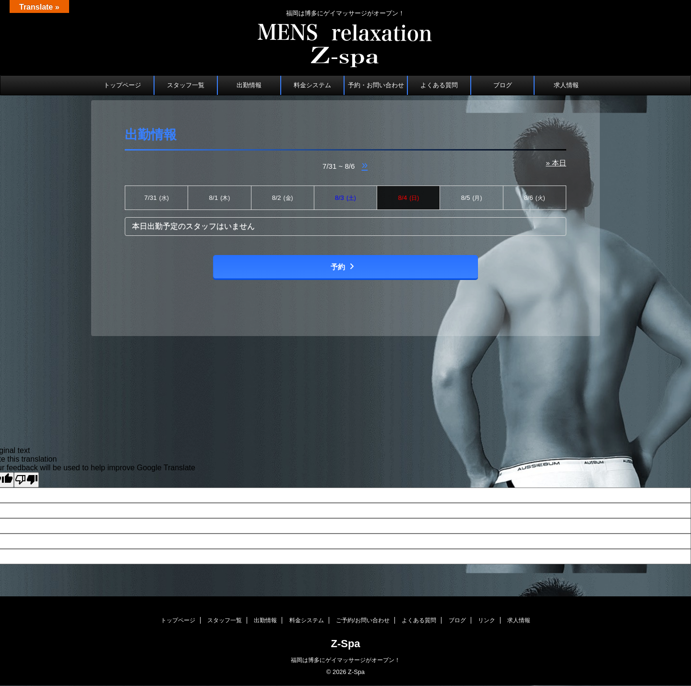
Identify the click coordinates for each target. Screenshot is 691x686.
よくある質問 (439, 85)
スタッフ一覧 (185, 85)
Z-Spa (345, 644)
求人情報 (566, 85)
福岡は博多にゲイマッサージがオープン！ (345, 660)
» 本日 (556, 163)
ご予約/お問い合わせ (362, 620)
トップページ (122, 85)
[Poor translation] (26, 480)
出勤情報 (249, 85)
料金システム (312, 85)
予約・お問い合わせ (376, 85)
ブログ (502, 85)
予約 (343, 267)
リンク (486, 620)
